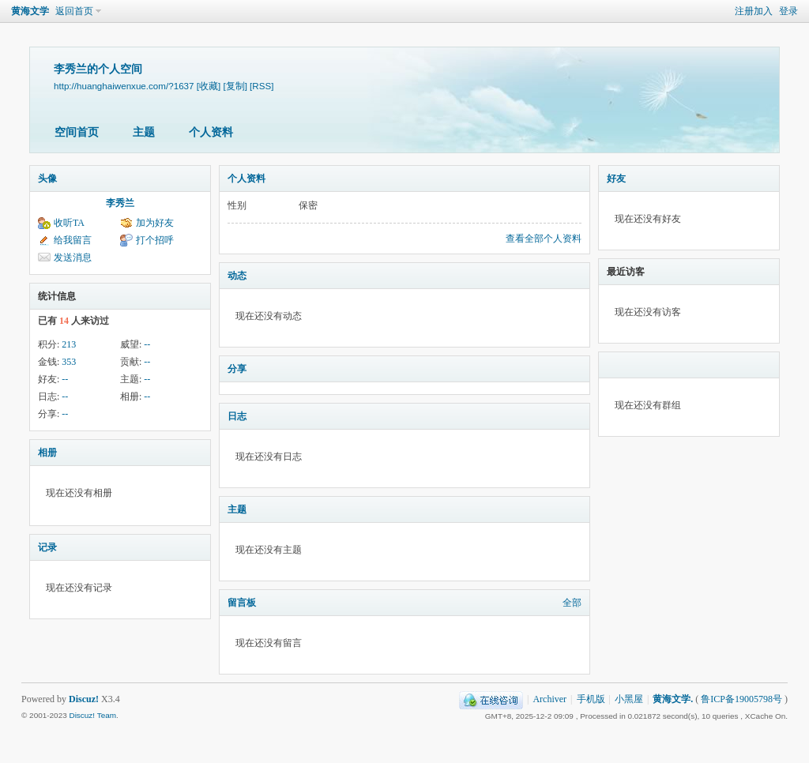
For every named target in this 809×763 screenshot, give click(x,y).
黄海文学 (30, 11)
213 (69, 344)
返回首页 (74, 11)
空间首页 (77, 132)
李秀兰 (120, 203)
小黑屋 (629, 699)
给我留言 (73, 240)
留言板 (242, 602)
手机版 (591, 699)
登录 (788, 11)
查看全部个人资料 (543, 238)
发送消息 (73, 257)
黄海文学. (673, 699)
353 (69, 361)
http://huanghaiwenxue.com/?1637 (124, 86)
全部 (572, 602)
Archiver (549, 699)
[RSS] (261, 86)
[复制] (234, 86)
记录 (47, 547)
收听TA (69, 222)
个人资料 (211, 132)
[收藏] (208, 86)
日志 (237, 416)
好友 (616, 178)
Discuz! (84, 699)
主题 (144, 132)
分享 (237, 368)
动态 (237, 275)
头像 (47, 178)
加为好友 (155, 222)
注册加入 (754, 11)
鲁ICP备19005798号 (741, 699)
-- (147, 344)
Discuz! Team (92, 715)
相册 (47, 452)
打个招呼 (155, 240)
